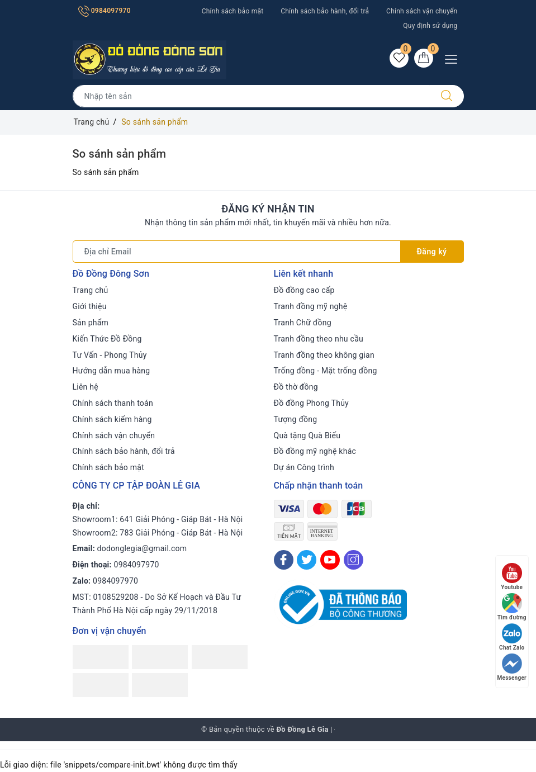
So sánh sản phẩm (120, 153)
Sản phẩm (91, 322)
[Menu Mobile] (454, 57)
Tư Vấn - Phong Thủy (110, 355)
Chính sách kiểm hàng (112, 419)
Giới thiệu (90, 306)
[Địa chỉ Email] (237, 251)
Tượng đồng (295, 419)
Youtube (512, 576)
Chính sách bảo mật (233, 11)
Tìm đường (511, 607)
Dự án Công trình (304, 467)
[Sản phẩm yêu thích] (399, 58)
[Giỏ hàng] (423, 58)
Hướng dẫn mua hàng (111, 370)
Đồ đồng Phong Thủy (311, 403)
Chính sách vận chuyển (421, 11)
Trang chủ (90, 290)
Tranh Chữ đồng (302, 322)
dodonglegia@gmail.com (142, 548)
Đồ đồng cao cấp (304, 290)
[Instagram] (353, 560)
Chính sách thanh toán (113, 403)
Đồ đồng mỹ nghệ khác (315, 451)
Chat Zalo (511, 637)
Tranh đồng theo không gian (324, 355)
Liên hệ (85, 386)
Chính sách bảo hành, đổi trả (325, 11)
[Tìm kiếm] (446, 96)
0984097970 (104, 11)
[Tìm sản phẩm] (251, 96)
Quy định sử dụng (430, 26)
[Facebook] (283, 560)
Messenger (511, 667)
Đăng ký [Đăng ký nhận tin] (432, 251)
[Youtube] (330, 560)
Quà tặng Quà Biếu (307, 435)
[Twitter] (306, 560)
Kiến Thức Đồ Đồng (107, 338)
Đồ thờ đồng (296, 386)
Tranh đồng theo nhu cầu (318, 338)
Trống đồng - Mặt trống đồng (325, 370)
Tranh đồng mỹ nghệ (311, 306)
